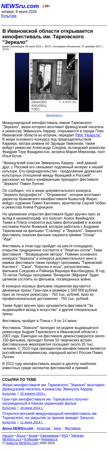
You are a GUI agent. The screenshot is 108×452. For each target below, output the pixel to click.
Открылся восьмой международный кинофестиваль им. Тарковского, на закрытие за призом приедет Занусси (49, 416)
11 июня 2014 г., (32, 422)
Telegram (77, 435)
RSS (64, 435)
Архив (32, 435)
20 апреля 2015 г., (33, 393)
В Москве (31, 439)
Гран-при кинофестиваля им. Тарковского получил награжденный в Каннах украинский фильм (45, 401)
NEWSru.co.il (11, 439)
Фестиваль (73, 428)
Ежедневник (49, 435)
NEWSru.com (20, 6)
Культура (9, 16)
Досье (21, 435)
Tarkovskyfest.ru (54, 115)
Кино (57, 428)
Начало (8, 435)
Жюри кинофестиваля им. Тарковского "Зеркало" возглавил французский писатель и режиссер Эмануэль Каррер (53, 387)
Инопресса (49, 439)
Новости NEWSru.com (22, 443)
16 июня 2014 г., (32, 408)
